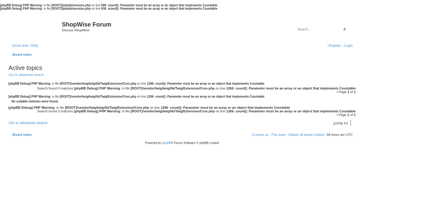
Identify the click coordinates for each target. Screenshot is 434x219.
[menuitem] (34, 45)
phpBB (166, 143)
